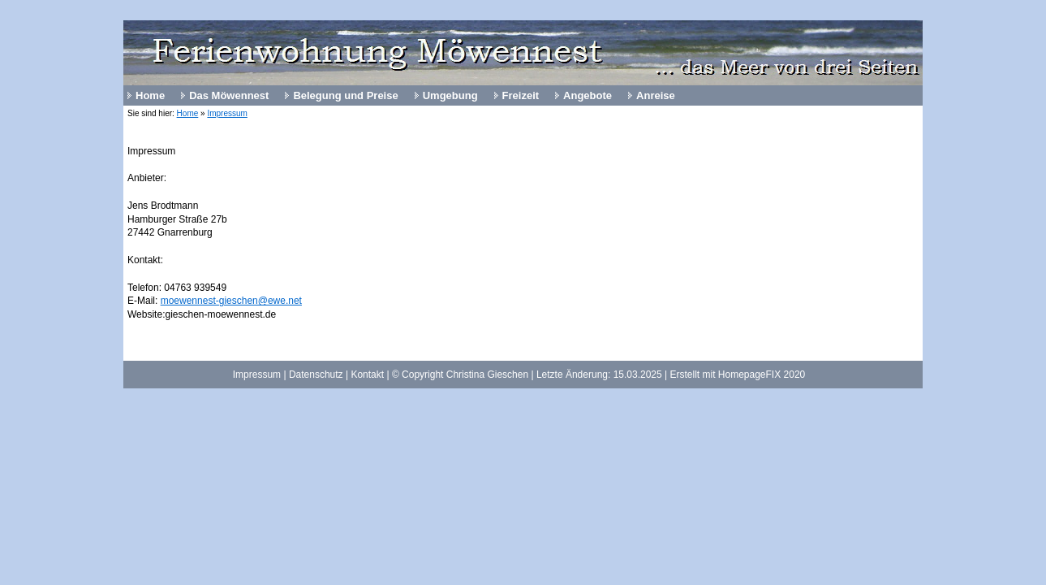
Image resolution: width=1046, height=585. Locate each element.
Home (150, 95)
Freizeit (521, 95)
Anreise (655, 95)
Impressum (227, 113)
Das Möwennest (229, 95)
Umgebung (450, 95)
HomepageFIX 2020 (761, 374)
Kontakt (367, 374)
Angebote (587, 95)
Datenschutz (316, 374)
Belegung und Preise (345, 95)
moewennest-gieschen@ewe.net (231, 300)
